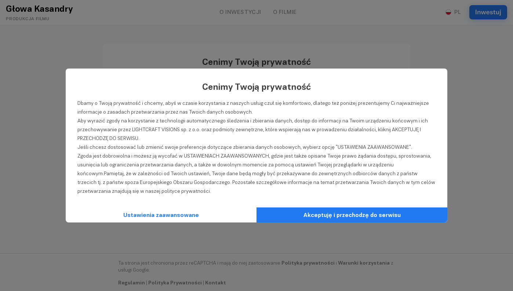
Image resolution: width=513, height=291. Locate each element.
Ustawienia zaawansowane (161, 214)
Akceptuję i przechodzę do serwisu (352, 214)
